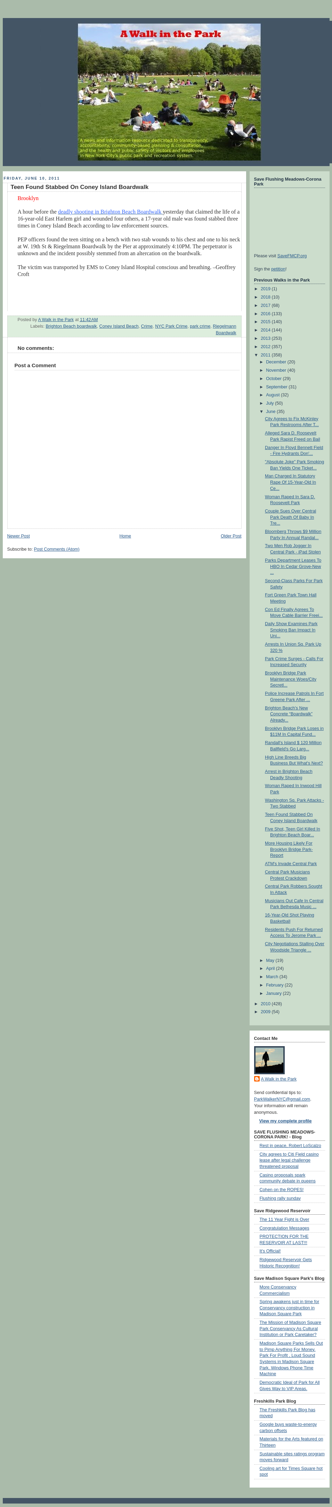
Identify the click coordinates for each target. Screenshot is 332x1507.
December (277, 362)
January (274, 993)
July (270, 403)
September (277, 387)
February (275, 985)
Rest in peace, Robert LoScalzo (290, 1145)
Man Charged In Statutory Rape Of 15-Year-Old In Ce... (290, 482)
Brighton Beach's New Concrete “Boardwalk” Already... (289, 714)
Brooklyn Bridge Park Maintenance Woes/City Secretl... (290, 679)
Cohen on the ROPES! (282, 1189)
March (273, 976)
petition (278, 269)
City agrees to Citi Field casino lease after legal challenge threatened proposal (289, 1160)
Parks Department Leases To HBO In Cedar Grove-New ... (293, 566)
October (274, 378)
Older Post (231, 536)
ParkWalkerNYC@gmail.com (282, 1099)
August (273, 395)
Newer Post (18, 536)
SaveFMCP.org (292, 255)
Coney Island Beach (119, 326)
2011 (266, 355)
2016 (266, 313)
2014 (266, 330)
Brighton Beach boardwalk (71, 326)
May (270, 960)
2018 (266, 297)
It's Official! (270, 1251)
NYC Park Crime (171, 326)
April (271, 968)
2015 (266, 321)
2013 (266, 338)
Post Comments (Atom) (57, 549)
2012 (266, 346)
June (271, 411)
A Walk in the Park (279, 1079)
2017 (266, 305)
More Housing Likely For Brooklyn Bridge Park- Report (289, 849)
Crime (147, 326)
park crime (200, 326)
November (277, 370)
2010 (266, 1003)
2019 (266, 288)
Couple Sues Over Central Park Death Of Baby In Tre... (290, 517)
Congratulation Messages (284, 1228)
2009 (266, 1011)
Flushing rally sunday (280, 1198)
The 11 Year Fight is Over (284, 1219)
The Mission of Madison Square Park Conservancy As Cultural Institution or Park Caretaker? (290, 1328)
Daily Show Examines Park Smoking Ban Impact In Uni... (291, 629)
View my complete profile (285, 1121)
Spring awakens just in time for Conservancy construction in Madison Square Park (289, 1307)
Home (125, 536)
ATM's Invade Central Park (291, 863)
